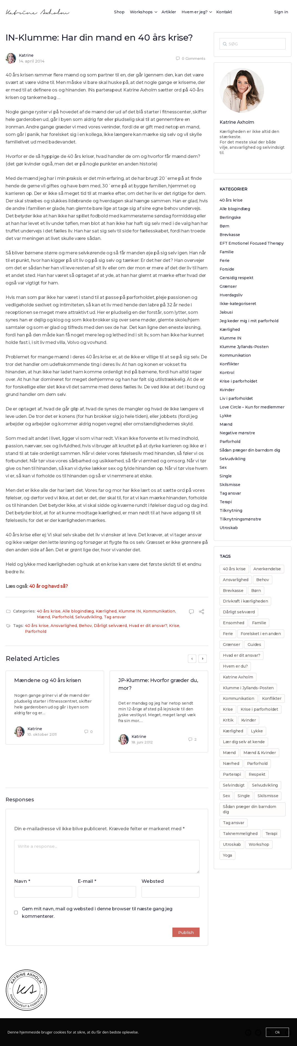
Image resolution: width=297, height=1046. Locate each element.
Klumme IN (130, 611)
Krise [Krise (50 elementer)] (228, 709)
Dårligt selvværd (110, 625)
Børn (224, 226)
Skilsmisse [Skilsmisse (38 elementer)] (268, 795)
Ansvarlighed (64, 625)
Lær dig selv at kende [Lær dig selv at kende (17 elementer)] (244, 741)
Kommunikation (159, 611)
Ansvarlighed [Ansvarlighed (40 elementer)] (235, 579)
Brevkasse (230, 234)
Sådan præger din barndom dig (250, 450)
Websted (153, 881)
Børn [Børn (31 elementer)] (256, 590)
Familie (227, 251)
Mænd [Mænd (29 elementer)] (229, 752)
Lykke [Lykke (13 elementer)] (257, 730)
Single (226, 476)
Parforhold (62, 616)
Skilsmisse (230, 484)
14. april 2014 (31, 61)
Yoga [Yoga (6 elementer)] (227, 855)
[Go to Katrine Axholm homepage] (38, 11)
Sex (223, 467)
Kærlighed (106, 611)
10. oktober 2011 (42, 734)
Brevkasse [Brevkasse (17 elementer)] (233, 590)
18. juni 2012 (142, 742)
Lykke (225, 415)
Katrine (26, 55)
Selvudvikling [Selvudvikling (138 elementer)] (265, 785)
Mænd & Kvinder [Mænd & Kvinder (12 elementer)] (259, 752)
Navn (22, 881)
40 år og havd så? (48, 586)
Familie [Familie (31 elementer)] (259, 622)
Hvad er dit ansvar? (148, 625)
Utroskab (229, 527)
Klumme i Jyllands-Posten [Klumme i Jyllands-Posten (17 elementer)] (248, 687)
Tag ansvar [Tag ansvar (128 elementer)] (233, 822)
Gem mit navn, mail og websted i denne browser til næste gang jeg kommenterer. (97, 912)
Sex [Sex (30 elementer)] (226, 795)
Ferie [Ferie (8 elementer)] (228, 633)
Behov (85, 625)
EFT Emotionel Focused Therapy (252, 243)
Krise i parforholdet (238, 381)
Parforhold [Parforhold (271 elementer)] (257, 763)
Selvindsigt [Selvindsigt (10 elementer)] (233, 785)
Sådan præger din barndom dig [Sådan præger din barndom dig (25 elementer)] (249, 809)
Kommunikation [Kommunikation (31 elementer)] (238, 698)
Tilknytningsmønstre (240, 519)
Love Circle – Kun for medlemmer (252, 407)
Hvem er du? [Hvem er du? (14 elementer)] (235, 666)
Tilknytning (231, 510)
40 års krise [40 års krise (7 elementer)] (234, 568)
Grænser (228, 286)
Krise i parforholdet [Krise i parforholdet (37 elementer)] (259, 709)
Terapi (226, 501)
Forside (227, 269)
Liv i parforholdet (236, 398)
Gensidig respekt (236, 277)
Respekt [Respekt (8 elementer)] (257, 774)
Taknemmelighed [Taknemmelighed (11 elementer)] (240, 833)
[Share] (201, 612)
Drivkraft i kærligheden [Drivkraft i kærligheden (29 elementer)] (245, 601)
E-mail (87, 881)
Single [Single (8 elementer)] (244, 795)
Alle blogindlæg (78, 611)
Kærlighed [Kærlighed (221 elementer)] (233, 730)
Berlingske (230, 217)
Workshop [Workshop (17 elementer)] (259, 844)
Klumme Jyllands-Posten (244, 346)
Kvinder (227, 389)
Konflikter (229, 363)
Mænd (43, 616)
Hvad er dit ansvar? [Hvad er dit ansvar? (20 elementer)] (241, 655)
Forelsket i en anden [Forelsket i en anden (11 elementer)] (261, 633)
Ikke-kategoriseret (238, 303)
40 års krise (49, 611)
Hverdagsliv (231, 295)
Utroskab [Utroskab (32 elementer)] (232, 844)
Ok (277, 1032)
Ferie (225, 260)
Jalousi (226, 312)
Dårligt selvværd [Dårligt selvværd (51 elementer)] (239, 611)
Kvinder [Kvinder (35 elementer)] (248, 720)
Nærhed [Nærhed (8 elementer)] (231, 763)
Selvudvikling (88, 616)
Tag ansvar (115, 616)
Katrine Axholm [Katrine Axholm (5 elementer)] (238, 677)
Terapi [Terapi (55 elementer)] (271, 833)
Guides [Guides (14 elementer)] (254, 644)
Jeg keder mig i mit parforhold (249, 320)
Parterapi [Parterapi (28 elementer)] (232, 774)
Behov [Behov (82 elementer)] (262, 579)
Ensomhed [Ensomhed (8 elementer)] (233, 622)
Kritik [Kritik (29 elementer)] (228, 720)
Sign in (281, 11)
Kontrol (227, 372)
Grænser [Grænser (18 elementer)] (231, 644)
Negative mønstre (237, 432)
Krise (174, 625)
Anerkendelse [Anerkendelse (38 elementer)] (267, 568)
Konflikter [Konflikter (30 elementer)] (271, 698)
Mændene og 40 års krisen (47, 680)
